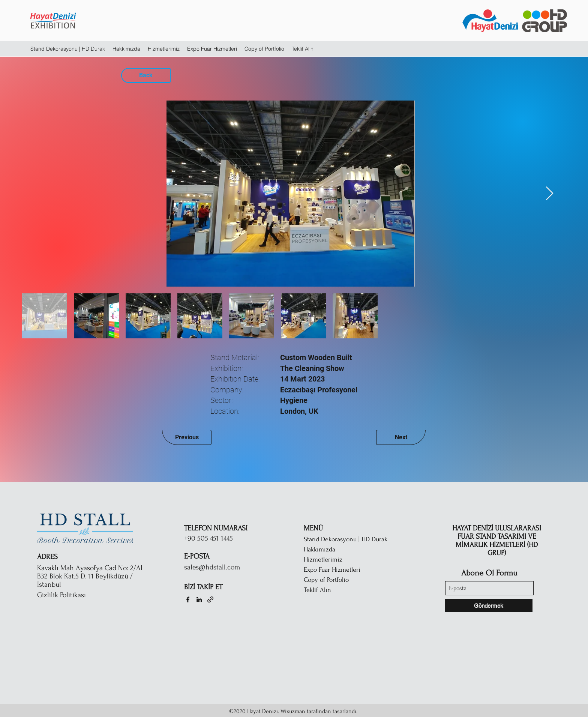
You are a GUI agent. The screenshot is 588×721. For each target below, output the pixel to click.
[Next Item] (549, 193)
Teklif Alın (317, 589)
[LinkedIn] (199, 599)
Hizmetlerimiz (323, 559)
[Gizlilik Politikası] (76, 595)
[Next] (401, 437)
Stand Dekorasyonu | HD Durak (345, 539)
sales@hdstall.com (212, 567)
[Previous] (187, 437)
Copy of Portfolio (326, 579)
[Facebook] (188, 599)
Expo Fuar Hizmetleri (332, 569)
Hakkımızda (319, 549)
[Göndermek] (488, 605)
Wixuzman (292, 711)
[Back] (146, 75)
